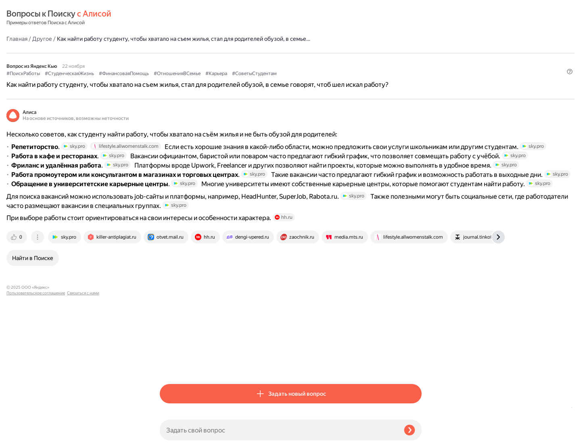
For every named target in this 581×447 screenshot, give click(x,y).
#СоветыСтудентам (182, 69)
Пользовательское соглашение (35, 432)
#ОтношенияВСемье (330, 61)
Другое (195, 18)
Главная (170, 18)
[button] (417, 83)
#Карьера (369, 61)
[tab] (171, 363)
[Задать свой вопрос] (278, 430)
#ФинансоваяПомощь (277, 61)
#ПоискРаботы (176, 61)
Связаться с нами (22, 437)
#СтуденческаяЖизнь (222, 61)
